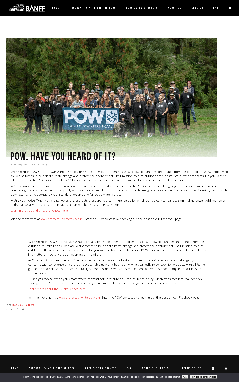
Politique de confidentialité (203, 377)
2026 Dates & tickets (101, 368)
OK (184, 377)
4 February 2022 (19, 164)
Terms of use (192, 368)
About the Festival (157, 368)
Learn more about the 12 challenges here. (39, 210)
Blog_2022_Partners (23, 304)
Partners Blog (39, 164)
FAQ (129, 368)
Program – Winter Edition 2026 (52, 368)
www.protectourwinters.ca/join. (61, 219)
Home (15, 368)
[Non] (235, 377)
